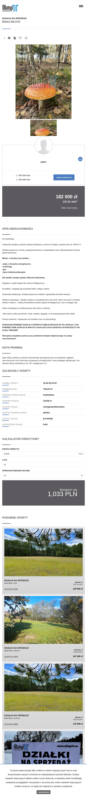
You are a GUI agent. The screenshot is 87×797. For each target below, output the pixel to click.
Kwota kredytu (10, 449)
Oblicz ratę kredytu (69, 208)
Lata (4, 460)
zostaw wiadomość (63, 177)
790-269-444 (23, 175)
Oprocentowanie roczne (16, 471)
